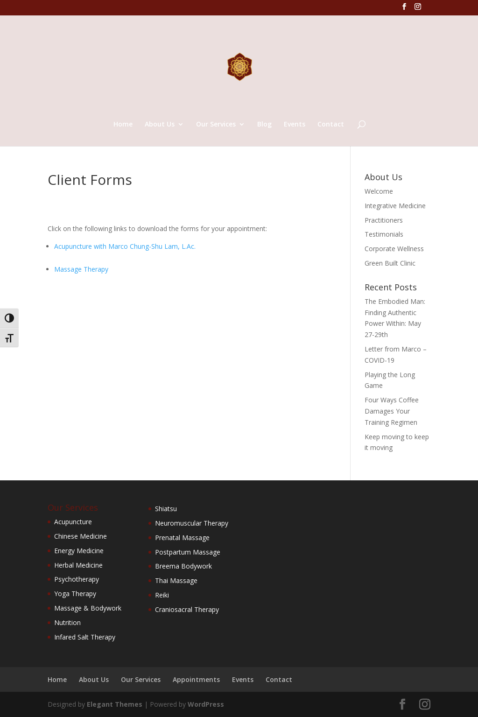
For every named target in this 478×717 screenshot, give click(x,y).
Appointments (196, 679)
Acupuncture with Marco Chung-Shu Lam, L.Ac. (125, 246)
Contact (330, 124)
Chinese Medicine (80, 536)
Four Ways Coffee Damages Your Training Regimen (392, 411)
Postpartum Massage (187, 552)
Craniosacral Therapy (187, 609)
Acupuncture (73, 521)
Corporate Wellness (394, 248)
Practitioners (384, 220)
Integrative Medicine (395, 205)
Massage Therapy (81, 269)
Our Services (216, 124)
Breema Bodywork (183, 566)
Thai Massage (176, 580)
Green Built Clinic (390, 263)
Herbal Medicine (78, 565)
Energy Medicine (79, 550)
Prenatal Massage (182, 537)
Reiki (162, 594)
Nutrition (67, 622)
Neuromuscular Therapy (191, 523)
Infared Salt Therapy (84, 637)
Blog (264, 124)
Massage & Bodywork (87, 608)
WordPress (206, 704)
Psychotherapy (76, 579)
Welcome (379, 191)
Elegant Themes (114, 704)
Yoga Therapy (75, 593)
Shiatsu (166, 508)
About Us (160, 124)
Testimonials (384, 234)
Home (123, 124)
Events (294, 124)
